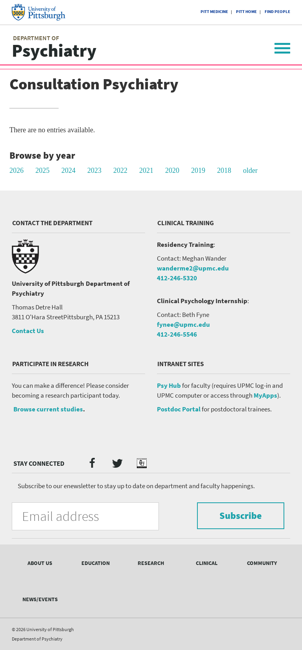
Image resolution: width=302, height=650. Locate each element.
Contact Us (28, 330)
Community (262, 563)
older (250, 170)
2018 (224, 170)
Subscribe (240, 515)
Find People (277, 11)
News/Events (40, 599)
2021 (146, 170)
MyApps (265, 395)
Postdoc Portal (179, 409)
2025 (42, 170)
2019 (198, 170)
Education (95, 563)
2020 (172, 170)
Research (151, 563)
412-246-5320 (177, 278)
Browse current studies (48, 409)
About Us (40, 563)
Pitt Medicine (214, 11)
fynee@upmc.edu (183, 324)
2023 (94, 170)
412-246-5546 (177, 334)
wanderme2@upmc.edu (193, 268)
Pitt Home (246, 11)
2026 (16, 170)
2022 (120, 170)
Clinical (206, 563)
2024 (68, 170)
